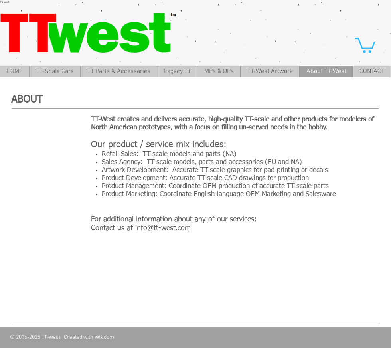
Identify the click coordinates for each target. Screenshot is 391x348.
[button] (365, 44)
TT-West (4, 2)
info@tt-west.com (163, 228)
